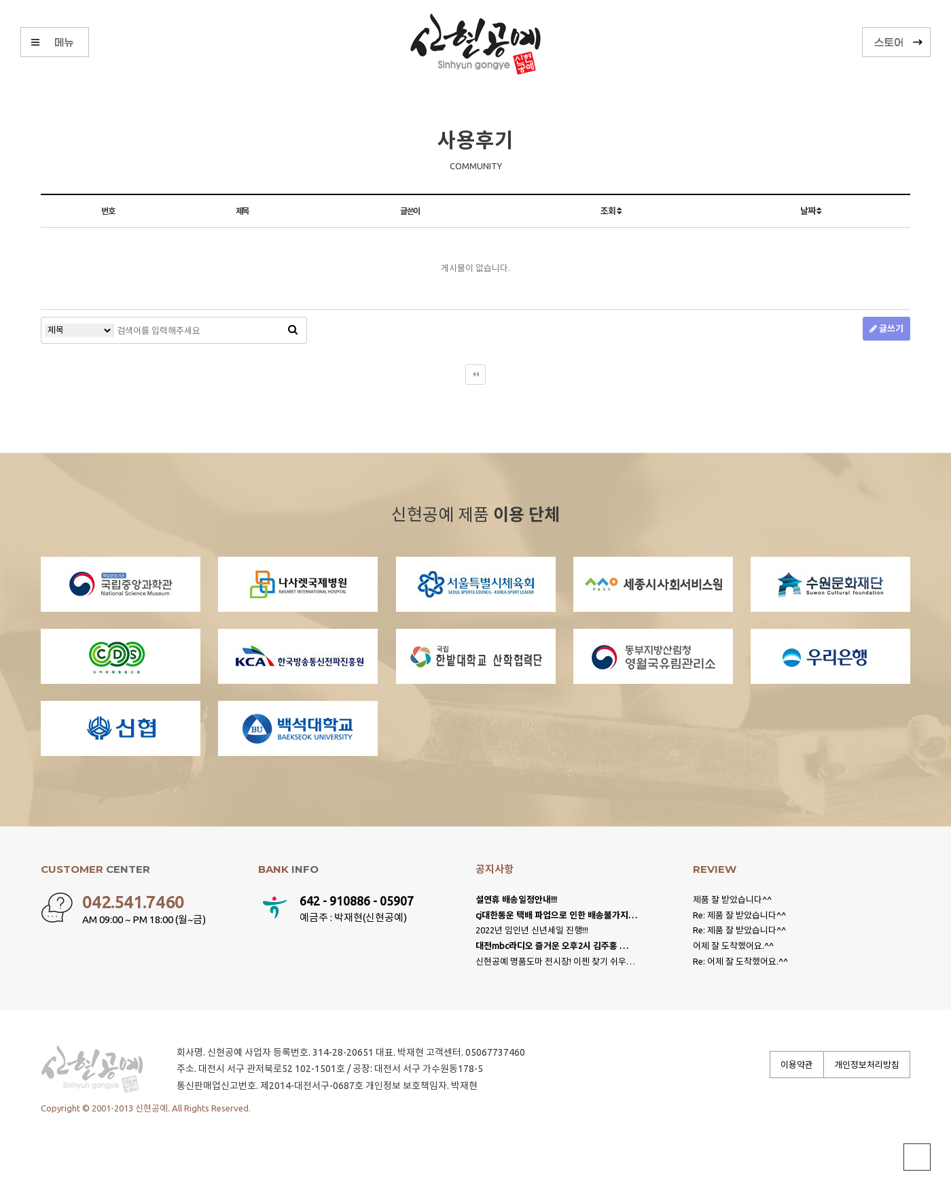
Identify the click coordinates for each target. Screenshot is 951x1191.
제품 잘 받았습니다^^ (732, 899)
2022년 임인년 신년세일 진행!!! (532, 930)
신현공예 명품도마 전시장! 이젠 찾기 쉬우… (555, 961)
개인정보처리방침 (866, 1064)
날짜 (810, 210)
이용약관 (796, 1064)
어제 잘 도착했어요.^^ (733, 945)
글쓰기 (886, 328)
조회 (610, 210)
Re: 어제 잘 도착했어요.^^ (740, 961)
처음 (475, 374)
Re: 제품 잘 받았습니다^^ (739, 915)
